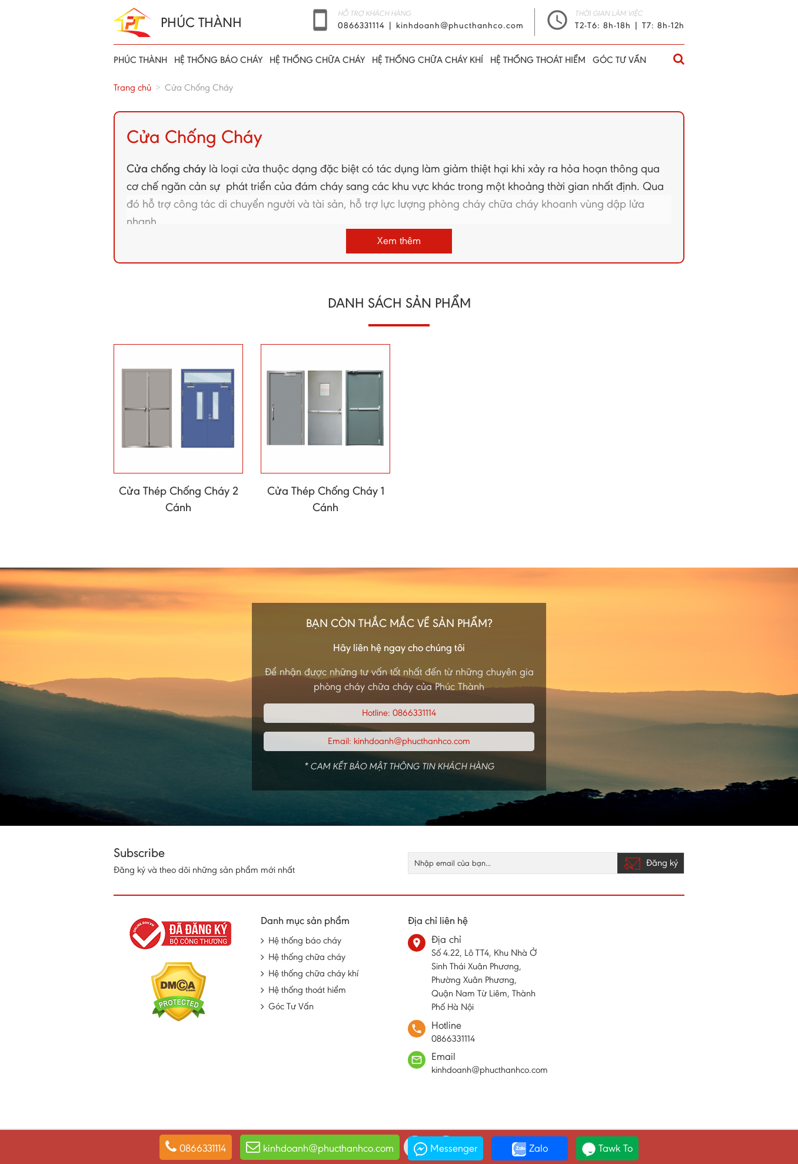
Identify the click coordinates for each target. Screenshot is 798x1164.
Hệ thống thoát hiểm (538, 59)
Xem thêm (399, 240)
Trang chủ (132, 87)
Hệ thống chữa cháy (317, 59)
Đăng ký (650, 863)
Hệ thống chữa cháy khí (427, 59)
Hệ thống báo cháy (218, 59)
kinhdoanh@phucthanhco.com (460, 25)
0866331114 (363, 25)
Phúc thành (140, 59)
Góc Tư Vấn (619, 59)
